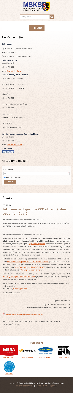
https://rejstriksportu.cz (37, 244)
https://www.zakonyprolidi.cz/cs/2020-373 (29, 267)
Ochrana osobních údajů (24, 386)
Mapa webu (53, 386)
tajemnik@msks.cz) (20, 289)
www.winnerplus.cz (45, 356)
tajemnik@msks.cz (14, 71)
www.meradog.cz (9, 356)
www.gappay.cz (27, 356)
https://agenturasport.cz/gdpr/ (30, 270)
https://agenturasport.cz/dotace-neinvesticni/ (19, 277)
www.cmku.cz (64, 356)
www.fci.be (9, 373)
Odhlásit (17, 177)
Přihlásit (8, 177)
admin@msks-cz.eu (14, 145)
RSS (45, 386)
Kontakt (38, 386)
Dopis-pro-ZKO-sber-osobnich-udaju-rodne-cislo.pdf (24, 314)
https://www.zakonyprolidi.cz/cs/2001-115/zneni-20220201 (28, 262)
